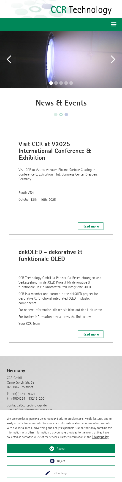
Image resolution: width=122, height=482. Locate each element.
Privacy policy (100, 437)
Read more (91, 226)
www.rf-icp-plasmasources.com (29, 410)
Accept (61, 448)
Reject (61, 461)
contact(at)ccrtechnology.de (27, 405)
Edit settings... (61, 473)
